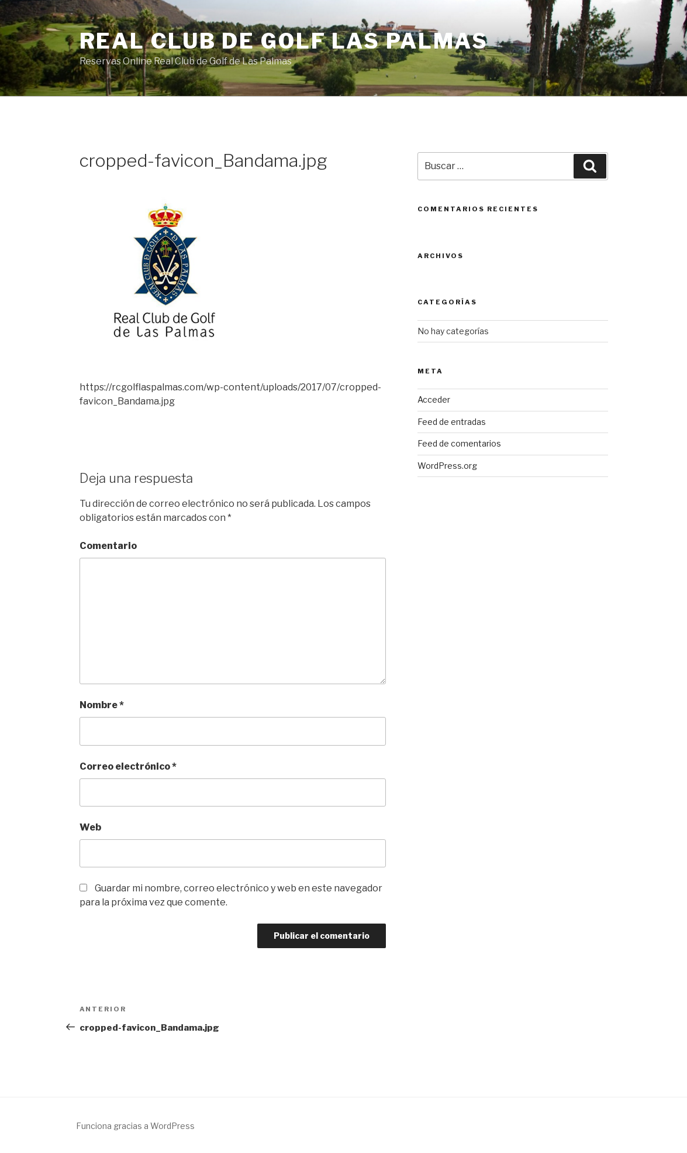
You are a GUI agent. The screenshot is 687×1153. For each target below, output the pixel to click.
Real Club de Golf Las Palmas (284, 41)
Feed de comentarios (459, 443)
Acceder (433, 399)
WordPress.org (447, 466)
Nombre (102, 705)
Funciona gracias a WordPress (135, 1126)
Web (90, 827)
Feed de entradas (451, 422)
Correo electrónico (128, 766)
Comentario (108, 545)
